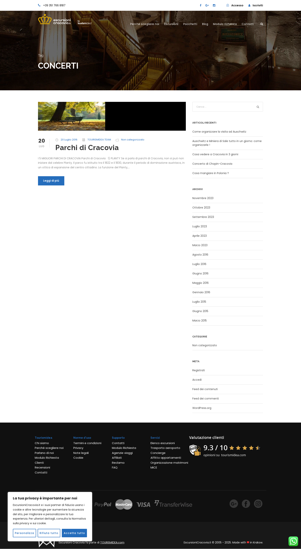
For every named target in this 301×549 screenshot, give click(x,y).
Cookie (78, 458)
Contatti (248, 24)
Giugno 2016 (200, 273)
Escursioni (171, 24)
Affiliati (117, 458)
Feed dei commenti (205, 398)
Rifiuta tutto (49, 533)
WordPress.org (201, 408)
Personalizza (24, 533)
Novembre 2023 (202, 198)
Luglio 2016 (199, 264)
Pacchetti (190, 24)
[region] (50, 516)
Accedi (197, 380)
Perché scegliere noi (144, 24)
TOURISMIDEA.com (112, 542)
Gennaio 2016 (201, 292)
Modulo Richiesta (47, 458)
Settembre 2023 (203, 217)
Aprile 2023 (199, 236)
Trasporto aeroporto (165, 448)
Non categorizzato (132, 139)
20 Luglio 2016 (69, 139)
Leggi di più (51, 181)
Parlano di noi (44, 453)
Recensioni (42, 467)
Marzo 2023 (200, 245)
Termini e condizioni (87, 443)
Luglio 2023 (199, 226)
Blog (205, 24)
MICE (153, 467)
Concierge (157, 453)
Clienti (39, 463)
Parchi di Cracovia (87, 147)
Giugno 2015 (200, 311)
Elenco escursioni (162, 443)
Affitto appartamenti (165, 458)
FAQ (114, 467)
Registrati (198, 370)
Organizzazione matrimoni (169, 463)
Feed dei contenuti (205, 389)
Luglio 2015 (199, 302)
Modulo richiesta (225, 24)
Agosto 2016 (200, 255)
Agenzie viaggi (122, 453)
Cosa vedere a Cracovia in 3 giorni (215, 154)
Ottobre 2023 (201, 207)
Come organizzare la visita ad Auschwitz (219, 132)
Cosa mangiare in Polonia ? (210, 173)
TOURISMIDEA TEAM (99, 139)
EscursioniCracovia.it (197, 542)
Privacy (78, 448)
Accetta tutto (74, 533)
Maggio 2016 (200, 283)
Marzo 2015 (199, 320)
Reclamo (118, 463)
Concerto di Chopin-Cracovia (212, 164)
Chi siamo (42, 443)
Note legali (81, 453)
